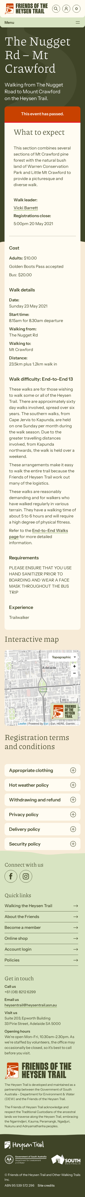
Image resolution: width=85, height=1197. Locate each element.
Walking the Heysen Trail (28, 905)
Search (56, 9)
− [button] (74, 673)
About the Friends (22, 916)
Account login (18, 949)
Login (66, 9)
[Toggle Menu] (77, 22)
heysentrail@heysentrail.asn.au (31, 1005)
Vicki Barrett (26, 207)
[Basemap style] (63, 657)
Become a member (23, 927)
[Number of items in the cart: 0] (76, 9)
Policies (12, 960)
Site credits (46, 1185)
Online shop (16, 938)
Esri (46, 723)
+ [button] (74, 666)
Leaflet (22, 723)
